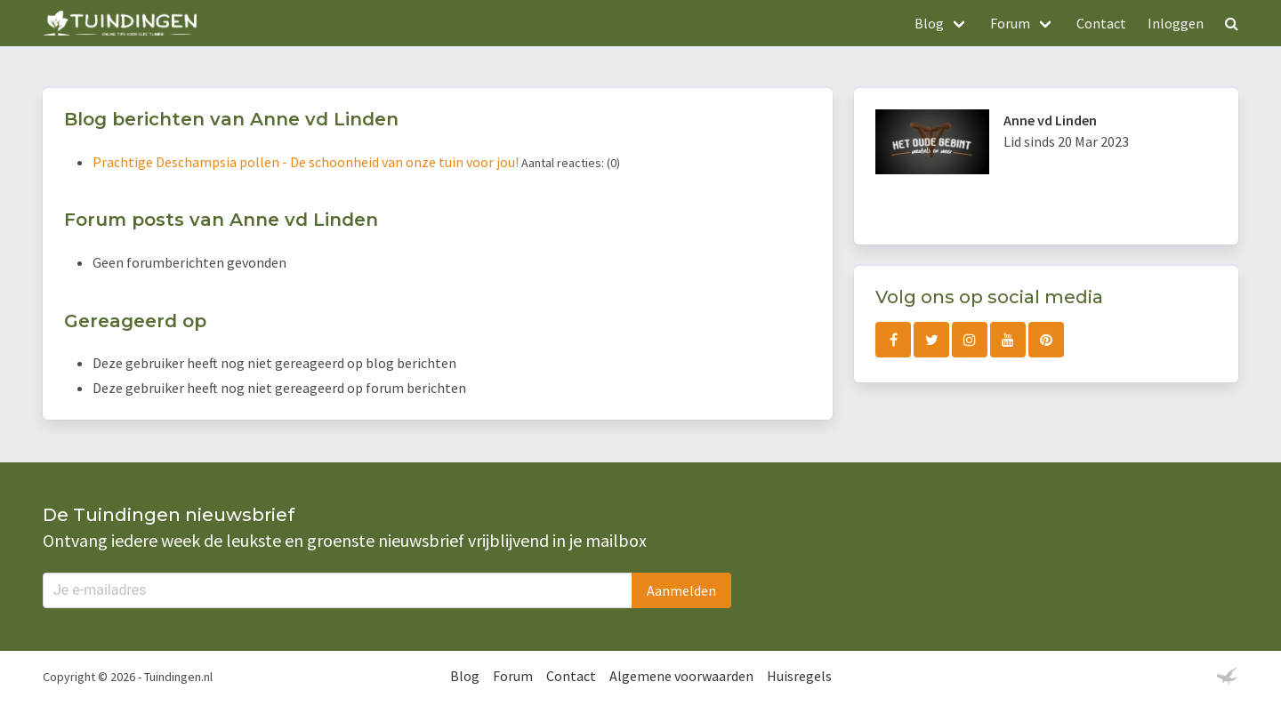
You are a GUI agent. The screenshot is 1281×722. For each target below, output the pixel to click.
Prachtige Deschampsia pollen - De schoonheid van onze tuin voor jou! (307, 162)
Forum (513, 676)
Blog (464, 676)
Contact (1101, 23)
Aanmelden (681, 590)
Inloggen (1176, 23)
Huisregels (799, 676)
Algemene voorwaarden (681, 676)
